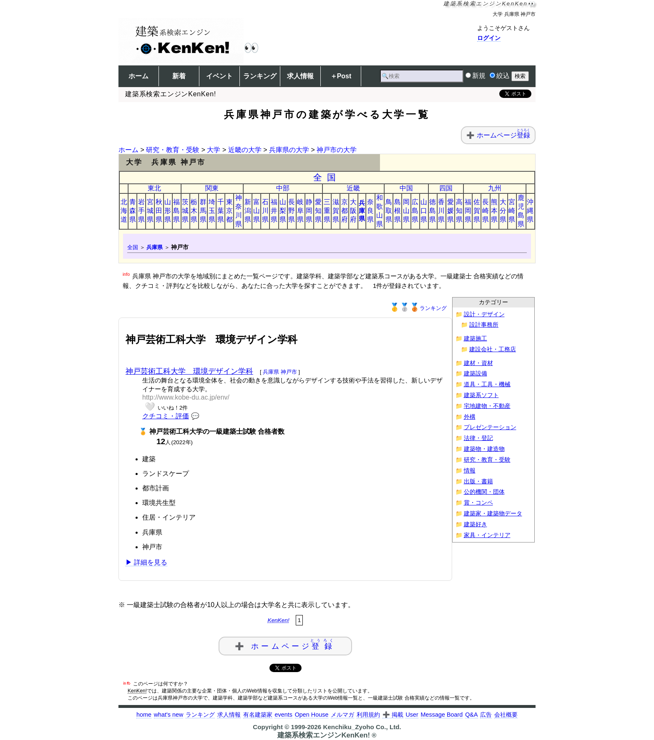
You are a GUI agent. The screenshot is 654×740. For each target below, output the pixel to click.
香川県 (441, 210)
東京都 (229, 210)
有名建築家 (257, 714)
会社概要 (506, 714)
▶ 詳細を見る (146, 562)
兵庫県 (362, 210)
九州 (494, 188)
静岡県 (309, 210)
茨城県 (185, 210)
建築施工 (475, 338)
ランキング (260, 76)
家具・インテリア (487, 535)
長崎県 (485, 210)
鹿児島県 (521, 211)
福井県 (274, 210)
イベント (219, 76)
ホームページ (503, 135)
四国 (446, 188)
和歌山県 (379, 211)
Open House (312, 714)
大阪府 (353, 210)
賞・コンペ (478, 503)
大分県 (503, 210)
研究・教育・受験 (172, 149)
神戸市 (289, 372)
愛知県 (318, 210)
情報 (469, 471)
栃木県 (194, 210)
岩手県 (141, 210)
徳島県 (432, 210)
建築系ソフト (481, 395)
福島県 (176, 210)
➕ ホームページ (285, 644)
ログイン (489, 38)
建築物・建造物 (484, 449)
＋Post (341, 76)
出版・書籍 (478, 481)
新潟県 (247, 210)
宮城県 (150, 210)
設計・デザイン (484, 314)
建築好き (475, 524)
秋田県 (159, 210)
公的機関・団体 (484, 492)
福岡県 (468, 210)
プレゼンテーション (490, 427)
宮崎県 (511, 210)
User (411, 714)
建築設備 (475, 373)
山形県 (167, 210)
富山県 (256, 210)
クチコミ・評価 (165, 416)
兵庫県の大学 (289, 149)
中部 (282, 188)
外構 (469, 417)
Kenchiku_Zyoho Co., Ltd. (362, 726)
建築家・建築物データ (493, 513)
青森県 (132, 210)
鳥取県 (388, 210)
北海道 (124, 210)
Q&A (471, 714)
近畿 (353, 188)
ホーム (138, 76)
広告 (486, 714)
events (283, 714)
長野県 (291, 210)
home (143, 714)
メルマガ (342, 714)
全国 (327, 177)
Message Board (442, 714)
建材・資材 (478, 363)
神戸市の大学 (337, 149)
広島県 (415, 210)
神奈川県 (238, 211)
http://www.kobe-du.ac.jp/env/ (185, 397)
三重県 (327, 210)
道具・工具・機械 (487, 384)
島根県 (397, 210)
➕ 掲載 (392, 714)
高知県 (459, 210)
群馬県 (203, 210)
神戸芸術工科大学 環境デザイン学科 (189, 371)
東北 (154, 188)
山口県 (423, 210)
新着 (179, 76)
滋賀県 (335, 210)
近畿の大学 (245, 149)
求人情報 (300, 76)
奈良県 (370, 210)
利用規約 (368, 714)
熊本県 (494, 210)
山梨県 (282, 210)
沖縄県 (530, 210)
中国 (406, 188)
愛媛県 (450, 210)
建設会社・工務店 (492, 349)
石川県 (265, 210)
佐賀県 (476, 210)
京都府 (344, 210)
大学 (213, 149)
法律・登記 (478, 438)
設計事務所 (483, 325)
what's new (169, 714)
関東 (212, 188)
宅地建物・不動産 (487, 406)
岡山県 (406, 210)
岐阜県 (300, 210)
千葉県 (220, 210)
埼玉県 (212, 210)
